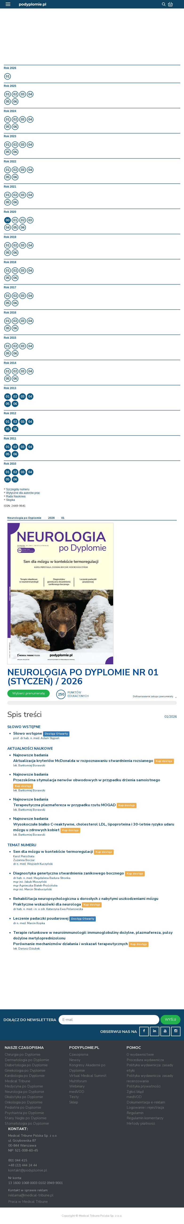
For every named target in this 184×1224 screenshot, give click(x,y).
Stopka (10, 500)
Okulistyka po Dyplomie (24, 1097)
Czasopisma (78, 1054)
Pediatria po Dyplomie (23, 1107)
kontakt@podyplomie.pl (27, 1170)
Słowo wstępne (27, 733)
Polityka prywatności (143, 1086)
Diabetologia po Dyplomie (26, 1065)
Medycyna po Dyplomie (24, 1086)
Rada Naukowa (15, 496)
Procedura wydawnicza (145, 1060)
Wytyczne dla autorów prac (23, 493)
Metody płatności (141, 1123)
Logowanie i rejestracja (145, 1107)
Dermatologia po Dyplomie (27, 1060)
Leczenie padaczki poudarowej (40, 918)
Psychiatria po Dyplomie (24, 1113)
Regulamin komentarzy (145, 1118)
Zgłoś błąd (135, 1091)
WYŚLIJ (170, 1019)
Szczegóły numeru (17, 489)
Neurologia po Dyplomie (24, 518)
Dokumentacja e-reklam (146, 1102)
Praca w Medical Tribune (28, 1201)
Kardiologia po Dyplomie (25, 1075)
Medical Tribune (17, 1081)
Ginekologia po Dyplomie (25, 1070)
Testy (74, 1097)
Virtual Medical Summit (88, 1075)
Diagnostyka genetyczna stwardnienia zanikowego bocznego (68, 873)
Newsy (74, 1060)
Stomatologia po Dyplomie (27, 1123)
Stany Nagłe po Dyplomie (26, 1118)
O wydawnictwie (140, 1054)
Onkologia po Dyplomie (24, 1102)
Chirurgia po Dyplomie (22, 1054)
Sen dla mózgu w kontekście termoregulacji (53, 851)
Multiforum (78, 1081)
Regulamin (135, 1113)
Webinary (77, 1086)
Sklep (73, 1102)
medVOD (76, 1091)
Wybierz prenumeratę (28, 693)
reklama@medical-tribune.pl (30, 1195)
